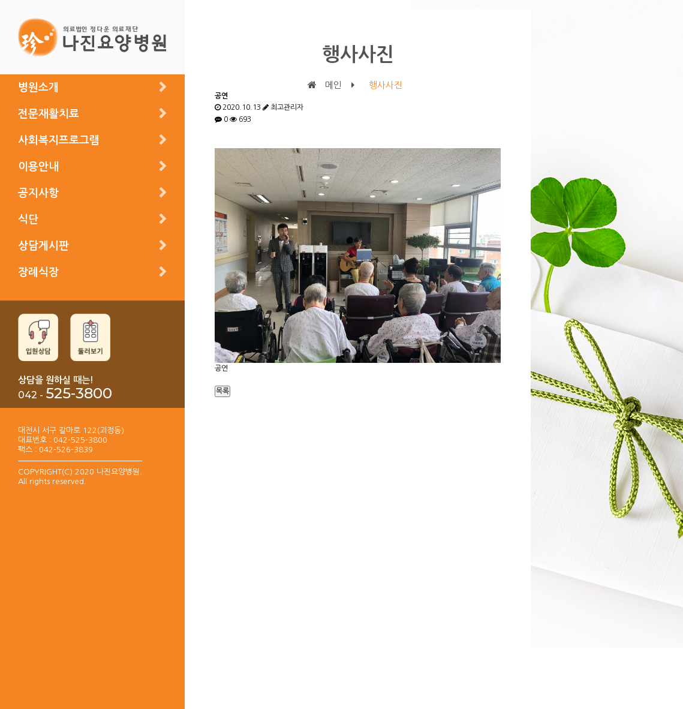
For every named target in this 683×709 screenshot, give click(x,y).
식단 (28, 219)
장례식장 (38, 272)
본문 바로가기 (0, 0)
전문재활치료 (48, 114)
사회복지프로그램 (59, 140)
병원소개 (38, 87)
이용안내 (38, 166)
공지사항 (38, 193)
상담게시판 (43, 246)
